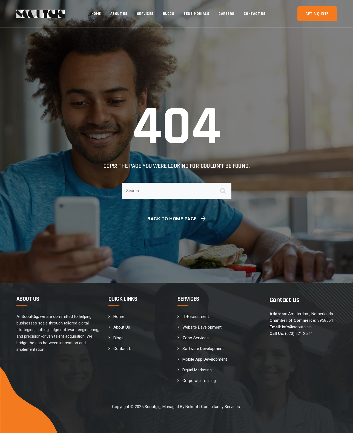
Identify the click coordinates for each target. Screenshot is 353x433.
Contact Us (255, 13)
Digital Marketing (197, 370)
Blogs (168, 13)
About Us (119, 13)
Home (96, 13)
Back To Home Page (172, 218)
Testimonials (196, 13)
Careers (226, 13)
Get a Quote (317, 13)
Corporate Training (199, 380)
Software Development (203, 348)
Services (145, 13)
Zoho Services (195, 337)
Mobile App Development (204, 359)
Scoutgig (152, 406)
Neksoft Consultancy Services (213, 406)
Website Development (202, 327)
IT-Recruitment (195, 316)
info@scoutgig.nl (297, 326)
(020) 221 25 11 (299, 333)
